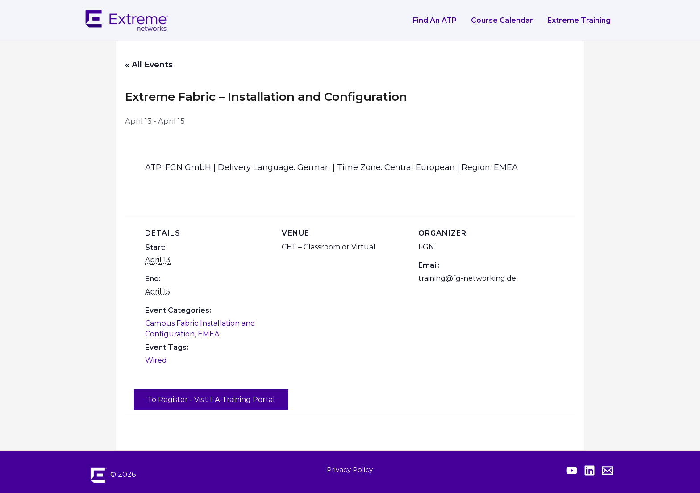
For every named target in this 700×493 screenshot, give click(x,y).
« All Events (149, 65)
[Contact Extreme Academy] (607, 470)
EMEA (208, 334)
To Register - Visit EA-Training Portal (211, 399)
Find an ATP (434, 20)
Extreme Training (579, 20)
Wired (156, 360)
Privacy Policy (350, 469)
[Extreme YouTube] (571, 470)
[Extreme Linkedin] (589, 470)
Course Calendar (502, 20)
